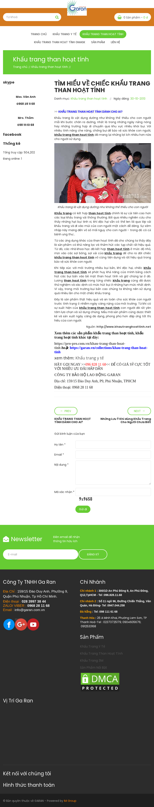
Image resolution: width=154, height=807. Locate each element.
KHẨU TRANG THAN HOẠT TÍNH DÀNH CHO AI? (72, 420)
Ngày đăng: (121, 99)
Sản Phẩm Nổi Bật (93, 667)
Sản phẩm (98, 42)
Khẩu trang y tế (65, 34)
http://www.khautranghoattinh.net (123, 327)
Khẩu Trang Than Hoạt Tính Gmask (59, 42)
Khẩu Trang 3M (91, 660)
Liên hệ (115, 42)
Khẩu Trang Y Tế (92, 646)
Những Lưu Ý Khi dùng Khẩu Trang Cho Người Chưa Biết (125, 420)
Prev (68, 411)
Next (137, 411)
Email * (59, 455)
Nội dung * (61, 465)
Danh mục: (62, 99)
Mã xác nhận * (64, 492)
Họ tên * (60, 445)
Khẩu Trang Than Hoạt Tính (101, 653)
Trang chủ (39, 34)
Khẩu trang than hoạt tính (103, 34)
